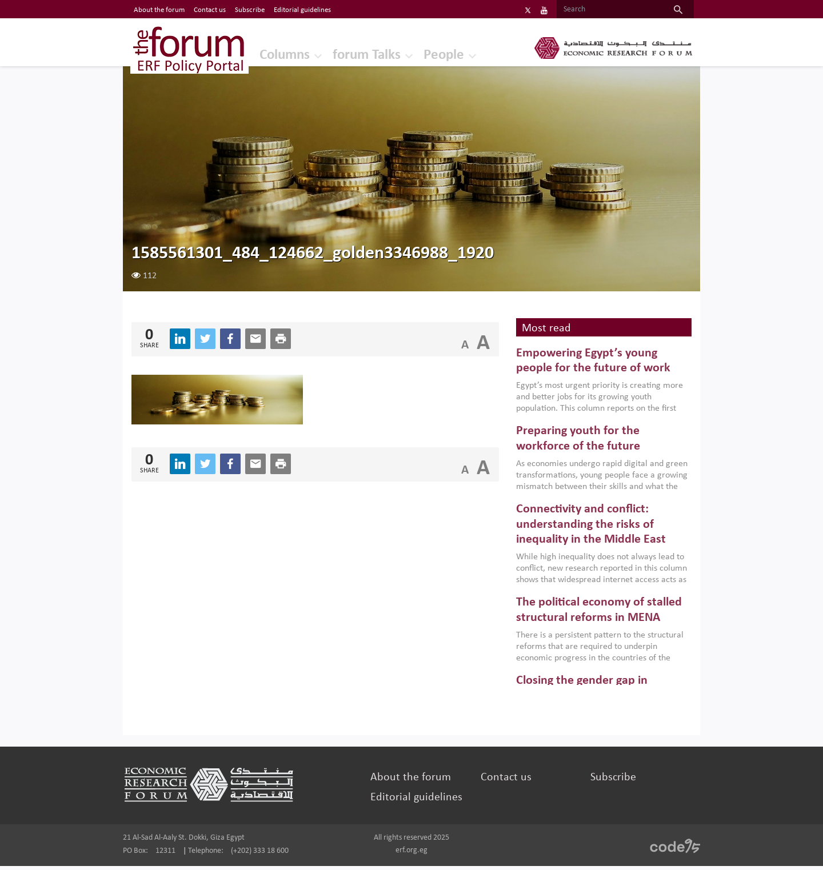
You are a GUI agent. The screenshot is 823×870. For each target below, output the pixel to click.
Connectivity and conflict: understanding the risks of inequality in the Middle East (586, 529)
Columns (267, 54)
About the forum (413, 781)
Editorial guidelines (419, 801)
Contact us (502, 781)
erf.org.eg (411, 854)
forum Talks (352, 54)
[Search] (593, 9)
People (431, 54)
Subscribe (604, 781)
